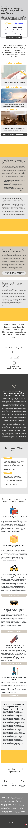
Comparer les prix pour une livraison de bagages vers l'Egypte (14, 273)
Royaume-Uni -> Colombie (6, 811)
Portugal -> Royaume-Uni (6, 805)
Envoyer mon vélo (14, 595)
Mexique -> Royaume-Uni (17, 802)
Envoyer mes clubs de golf (14, 663)
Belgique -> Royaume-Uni (19, 797)
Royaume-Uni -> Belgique (6, 808)
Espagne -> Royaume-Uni (6, 807)
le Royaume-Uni (20, 14)
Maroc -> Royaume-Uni (6, 804)
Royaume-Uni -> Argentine (18, 807)
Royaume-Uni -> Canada (6, 809)
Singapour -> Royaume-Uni (18, 805)
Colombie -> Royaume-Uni (6, 800)
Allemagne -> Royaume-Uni (19, 800)
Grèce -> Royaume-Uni (6, 801)
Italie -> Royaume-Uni (16, 801)
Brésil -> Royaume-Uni (6, 798)
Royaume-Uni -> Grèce (6, 812)
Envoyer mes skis (14, 695)
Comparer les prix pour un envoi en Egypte (14, 134)
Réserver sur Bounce (14, 37)
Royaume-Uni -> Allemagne (19, 811)
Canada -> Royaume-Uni (17, 798)
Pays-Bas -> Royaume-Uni (17, 804)
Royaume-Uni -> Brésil (18, 808)
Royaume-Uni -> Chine (17, 809)
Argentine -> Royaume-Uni (6, 797)
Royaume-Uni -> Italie (16, 812)
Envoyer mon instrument (14, 631)
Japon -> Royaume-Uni (6, 802)
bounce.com (18, 32)
